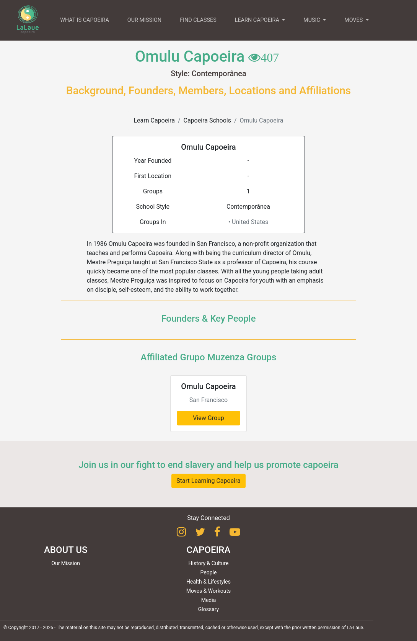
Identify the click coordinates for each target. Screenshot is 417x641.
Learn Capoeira (154, 120)
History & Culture (209, 563)
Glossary (208, 609)
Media (208, 600)
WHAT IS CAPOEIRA (84, 20)
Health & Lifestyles (208, 582)
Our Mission (65, 563)
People (208, 572)
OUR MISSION (144, 20)
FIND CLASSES (198, 20)
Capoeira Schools (207, 120)
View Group (208, 418)
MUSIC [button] (312, 20)
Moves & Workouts (208, 591)
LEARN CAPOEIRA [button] (258, 20)
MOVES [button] (354, 20)
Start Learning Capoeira (208, 480)
